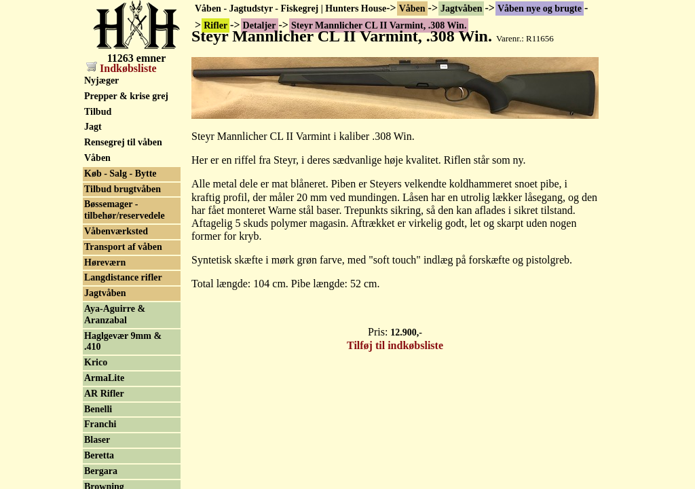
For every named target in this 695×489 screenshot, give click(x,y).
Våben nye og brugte (539, 8)
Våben (412, 8)
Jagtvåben (461, 8)
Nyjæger (101, 80)
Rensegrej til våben (123, 142)
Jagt (93, 127)
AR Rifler (104, 393)
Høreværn (105, 262)
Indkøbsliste (121, 68)
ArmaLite (104, 378)
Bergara (100, 471)
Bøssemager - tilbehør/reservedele (124, 210)
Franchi (100, 424)
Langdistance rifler (123, 277)
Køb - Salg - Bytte (120, 173)
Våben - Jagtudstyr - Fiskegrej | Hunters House (290, 8)
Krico (95, 362)
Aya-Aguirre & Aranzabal (114, 314)
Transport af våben (123, 247)
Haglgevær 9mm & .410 (123, 341)
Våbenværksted (116, 231)
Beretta (99, 455)
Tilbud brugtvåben (122, 189)
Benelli (98, 409)
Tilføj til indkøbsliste (395, 345)
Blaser (97, 440)
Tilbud (97, 112)
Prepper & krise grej (126, 96)
